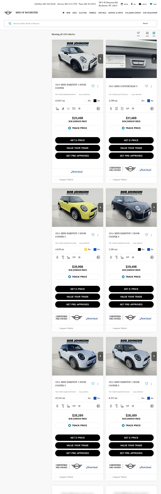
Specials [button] (102, 13)
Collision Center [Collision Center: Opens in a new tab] (133, 13)
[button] (100, 58)
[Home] (63, 12)
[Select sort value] (139, 34)
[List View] (154, 34)
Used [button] (74, 13)
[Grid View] (147, 34)
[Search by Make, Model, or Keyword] (76, 23)
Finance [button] (92, 13)
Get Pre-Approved (77, 155)
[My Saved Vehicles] (153, 4)
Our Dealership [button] (150, 13)
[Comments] (98, 108)
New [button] (68, 13)
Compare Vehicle (66, 180)
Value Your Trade (78, 148)
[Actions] (97, 86)
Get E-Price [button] (77, 140)
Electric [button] (83, 13)
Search (145, 23)
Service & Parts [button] (115, 13)
